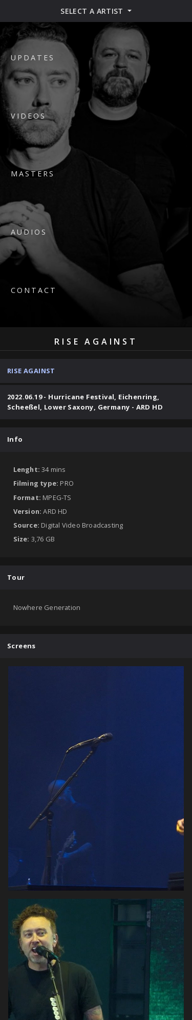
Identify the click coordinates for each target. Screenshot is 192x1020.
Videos (28, 116)
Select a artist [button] (92, 11)
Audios (29, 232)
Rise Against (31, 370)
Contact (34, 290)
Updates (33, 57)
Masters (33, 173)
